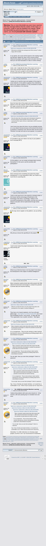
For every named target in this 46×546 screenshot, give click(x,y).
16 (25, 34)
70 (6, 37)
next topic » (41, 36)
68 (3, 37)
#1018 (41, 362)
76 (15, 37)
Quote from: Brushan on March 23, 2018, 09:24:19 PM (22, 324)
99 (16, 39)
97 (13, 39)
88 (33, 37)
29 (10, 35)
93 (7, 39)
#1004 (41, 100)
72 (9, 37)
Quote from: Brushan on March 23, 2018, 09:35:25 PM (22, 365)
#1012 (41, 242)
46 (3, 36)
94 (9, 39)
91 (4, 39)
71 (7, 37)
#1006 (41, 135)
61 (26, 36)
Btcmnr (6, 170)
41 (28, 35)
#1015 (41, 301)
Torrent (5, 14)
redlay (5, 64)
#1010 (41, 207)
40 (27, 35)
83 (25, 37)
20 (31, 34)
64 (30, 36)
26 (6, 35)
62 (28, 36)
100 (19, 39)
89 (34, 37)
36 (21, 35)
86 (30, 37)
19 (29, 34)
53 (14, 36)
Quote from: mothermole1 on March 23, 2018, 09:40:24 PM (23, 406)
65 (32, 36)
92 (6, 39)
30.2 (9, 13)
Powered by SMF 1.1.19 (17, 457)
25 (4, 35)
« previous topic (40, 35)
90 (3, 39)
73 (10, 37)
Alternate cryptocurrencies (18, 20)
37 (22, 35)
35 (19, 35)
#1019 (41, 390)
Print (41, 38)
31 (13, 35)
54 (16, 36)
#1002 (41, 64)
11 (17, 34)
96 (12, 39)
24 (3, 35)
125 (24, 39)
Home (7, 16)
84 (27, 37)
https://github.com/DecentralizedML (27, 314)
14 (22, 34)
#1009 (41, 192)
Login (19, 16)
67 (35, 36)
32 (15, 35)
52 (13, 36)
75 (13, 37)
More (28, 16)
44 (33, 35)
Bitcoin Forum (6, 20)
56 (19, 36)
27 (7, 35)
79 (19, 37)
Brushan (6, 279)
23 (35, 34)
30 (12, 35)
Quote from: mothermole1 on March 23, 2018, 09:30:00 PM (23, 342)
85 (28, 37)
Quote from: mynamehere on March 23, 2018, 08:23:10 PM (23, 48)
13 (20, 34)
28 (9, 35)
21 (32, 34)
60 (24, 36)
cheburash (7, 301)
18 (28, 34)
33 (16, 35)
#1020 (41, 403)
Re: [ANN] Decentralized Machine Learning (25, 44)
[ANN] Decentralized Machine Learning (20, 21)
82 (24, 37)
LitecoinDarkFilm (8, 44)
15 (23, 34)
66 (33, 36)
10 (16, 34)
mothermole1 (7, 320)
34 (18, 35)
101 (21, 39)
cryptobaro (7, 242)
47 (4, 36)
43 (31, 35)
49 (7, 36)
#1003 (41, 78)
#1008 (41, 170)
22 (33, 34)
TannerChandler (8, 389)
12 (19, 34)
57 (20, 36)
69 (4, 37)
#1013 (41, 266)
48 (6, 36)
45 (34, 35)
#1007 (41, 157)
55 (17, 36)
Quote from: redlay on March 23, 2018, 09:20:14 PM (22, 304)
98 (15, 39)
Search (15, 16)
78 (18, 37)
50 (9, 36)
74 (12, 37)
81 (22, 37)
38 (24, 35)
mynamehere (7, 77)
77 (16, 37)
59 (23, 36)
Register (24, 16)
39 (25, 35)
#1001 (41, 45)
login (17, 9)
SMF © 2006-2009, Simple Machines (31, 457)
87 (31, 37)
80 (21, 37)
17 (26, 34)
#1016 (41, 321)
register (21, 9)
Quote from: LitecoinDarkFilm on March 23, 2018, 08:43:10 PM (24, 116)
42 (30, 35)
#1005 (41, 113)
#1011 (41, 229)
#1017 (41, 339)
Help (11, 16)
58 (22, 36)
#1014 (41, 280)
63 (29, 36)
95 (10, 39)
